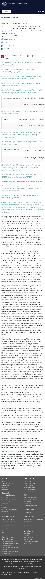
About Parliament (29, 485)
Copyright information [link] (23, 572)
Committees (27, 512)
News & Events (28, 481)
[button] (40, 11)
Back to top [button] (39, 578)
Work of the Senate (7, 483)
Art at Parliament (28, 537)
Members (4, 508)
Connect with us (28, 525)
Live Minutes (5, 506)
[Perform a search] (3, 11)
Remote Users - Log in (8, 521)
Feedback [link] (4, 574)
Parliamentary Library (30, 489)
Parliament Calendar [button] (25, 8)
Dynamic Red (5, 485)
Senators (4, 487)
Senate (3, 481)
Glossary (4, 531)
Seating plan (5, 489)
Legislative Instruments (30, 506)
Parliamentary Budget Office (10, 551)
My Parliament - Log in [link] (8, 519)
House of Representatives (9, 498)
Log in (41, 8)
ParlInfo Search (6, 523)
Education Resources (30, 487)
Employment (5, 527)
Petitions (26, 523)
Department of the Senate (9, 541)
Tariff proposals (28, 504)
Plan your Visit (28, 539)
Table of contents (10, 17)
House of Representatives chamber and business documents (9, 502)
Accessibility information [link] (8, 572)
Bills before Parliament (30, 498)
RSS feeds (5, 533)
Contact (35, 8)
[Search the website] (6, 11)
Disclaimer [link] (35, 572)
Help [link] (10, 574)
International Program (30, 491)
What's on (27, 534)
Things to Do (27, 536)
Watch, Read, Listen (29, 483)
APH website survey (8, 525)
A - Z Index (5, 529)
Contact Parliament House (31, 527)
